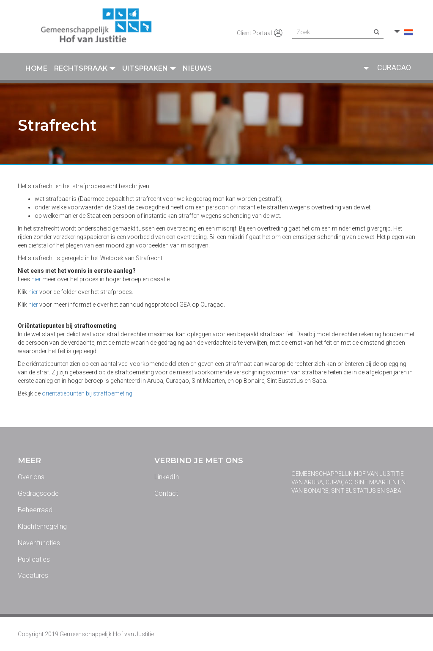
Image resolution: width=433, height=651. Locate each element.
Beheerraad (35, 510)
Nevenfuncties (39, 543)
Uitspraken (149, 68)
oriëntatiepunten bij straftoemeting (87, 393)
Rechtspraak (84, 68)
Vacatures (33, 575)
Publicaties (34, 559)
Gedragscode (38, 493)
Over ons (31, 477)
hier (36, 279)
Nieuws (197, 68)
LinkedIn (166, 477)
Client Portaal (260, 33)
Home (36, 68)
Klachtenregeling (42, 526)
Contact (166, 493)
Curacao (394, 67)
